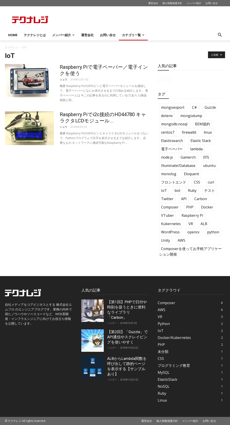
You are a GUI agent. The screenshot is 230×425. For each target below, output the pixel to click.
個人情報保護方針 (172, 3)
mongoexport (172, 107)
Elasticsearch (172, 140)
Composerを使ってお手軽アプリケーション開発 (190, 251)
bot (177, 190)
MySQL (164, 372)
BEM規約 (202, 124)
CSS (197, 182)
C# (194, 107)
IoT (164, 190)
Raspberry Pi (192, 215)
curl (211, 182)
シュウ (63, 79)
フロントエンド (173, 182)
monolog (168, 173)
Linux (162, 400)
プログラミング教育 (174, 365)
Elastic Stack (200, 140)
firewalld (189, 132)
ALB (204, 223)
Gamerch (188, 157)
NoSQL (164, 386)
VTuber (167, 215)
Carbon (200, 198)
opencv (193, 232)
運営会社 (153, 3)
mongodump (191, 115)
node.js (167, 157)
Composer (170, 207)
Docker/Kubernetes (174, 337)
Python (164, 323)
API (184, 198)
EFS (206, 157)
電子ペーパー (172, 148)
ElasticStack (167, 379)
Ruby (192, 190)
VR (190, 223)
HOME (13, 35)
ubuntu (209, 165)
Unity (165, 240)
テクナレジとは (35, 35)
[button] (219, 35)
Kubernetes (171, 223)
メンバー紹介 (193, 3)
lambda (196, 148)
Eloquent (191, 173)
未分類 (163, 351)
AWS (181, 240)
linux (208, 132)
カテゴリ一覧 (133, 35)
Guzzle (210, 107)
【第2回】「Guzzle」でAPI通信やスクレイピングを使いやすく (127, 337)
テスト (209, 190)
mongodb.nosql (174, 124)
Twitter (167, 198)
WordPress (170, 232)
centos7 (167, 132)
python (213, 232)
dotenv (167, 115)
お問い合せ (212, 3)
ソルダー (112, 323)
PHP (189, 207)
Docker (207, 207)
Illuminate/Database (178, 165)
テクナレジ (11, 47)
